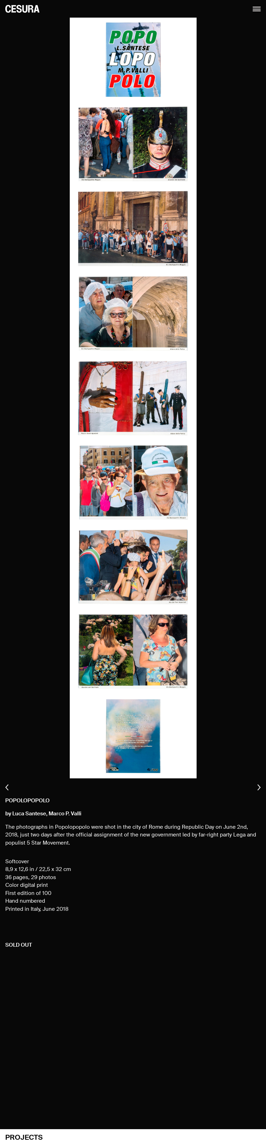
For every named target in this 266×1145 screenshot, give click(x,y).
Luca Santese (29, 813)
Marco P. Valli (65, 813)
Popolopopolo (27, 800)
